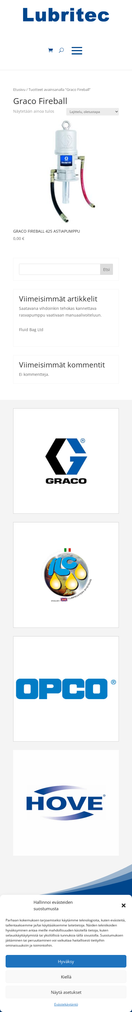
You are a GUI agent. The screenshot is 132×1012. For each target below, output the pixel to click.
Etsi (106, 269)
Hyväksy (66, 961)
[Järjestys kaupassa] (92, 111)
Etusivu (19, 89)
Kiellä (66, 977)
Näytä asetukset (66, 992)
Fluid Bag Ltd (31, 329)
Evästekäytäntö (66, 1004)
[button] (123, 905)
